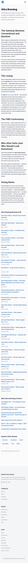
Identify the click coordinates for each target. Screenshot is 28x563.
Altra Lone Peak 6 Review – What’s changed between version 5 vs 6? (12, 380)
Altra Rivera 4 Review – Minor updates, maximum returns (11, 313)
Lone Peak (10, 95)
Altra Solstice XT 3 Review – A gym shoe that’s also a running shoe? (13, 261)
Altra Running (4, 509)
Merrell (21, 440)
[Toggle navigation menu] (25, 2)
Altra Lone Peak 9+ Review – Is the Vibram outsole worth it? (12, 239)
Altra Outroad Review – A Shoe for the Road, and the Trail (13, 350)
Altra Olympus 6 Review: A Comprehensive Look (14, 275)
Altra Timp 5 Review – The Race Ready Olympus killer (14, 306)
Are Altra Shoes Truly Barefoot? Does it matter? (13, 429)
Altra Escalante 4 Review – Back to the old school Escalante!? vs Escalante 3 (12, 291)
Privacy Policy (4, 545)
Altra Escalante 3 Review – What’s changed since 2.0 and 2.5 (12, 388)
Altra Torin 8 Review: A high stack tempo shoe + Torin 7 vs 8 (14, 253)
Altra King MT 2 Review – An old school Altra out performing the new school (13, 408)
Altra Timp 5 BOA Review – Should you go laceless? (12, 224)
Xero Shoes (5, 440)
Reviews (3, 491)
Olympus (19, 109)
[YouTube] (4, 482)
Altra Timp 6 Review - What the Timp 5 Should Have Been (13, 216)
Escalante (15, 81)
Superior (12, 103)
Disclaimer (3, 543)
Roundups (3, 496)
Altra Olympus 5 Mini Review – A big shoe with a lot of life (13, 335)
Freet (12, 443)
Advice (2, 494)
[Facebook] (6, 482)
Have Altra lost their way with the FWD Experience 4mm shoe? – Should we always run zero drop (14, 414)
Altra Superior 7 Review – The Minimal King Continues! (12, 231)
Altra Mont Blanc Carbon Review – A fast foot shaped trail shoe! (13, 298)
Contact (3, 537)
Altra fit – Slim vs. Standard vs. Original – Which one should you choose (14, 424)
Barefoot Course (5, 550)
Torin (17, 85)
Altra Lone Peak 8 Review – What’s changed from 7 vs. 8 (12, 321)
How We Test (4, 535)
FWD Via (24, 123)
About (2, 532)
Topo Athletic (5, 443)
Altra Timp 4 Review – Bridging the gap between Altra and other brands (14, 373)
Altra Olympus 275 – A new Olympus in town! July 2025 (13, 403)
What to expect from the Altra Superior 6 (12, 420)
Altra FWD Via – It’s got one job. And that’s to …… (13, 268)
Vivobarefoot (9, 170)
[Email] (9, 482)
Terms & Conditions (5, 548)
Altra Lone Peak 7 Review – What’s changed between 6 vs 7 (12, 365)
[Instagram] (2, 482)
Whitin (18, 443)
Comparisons (4, 499)
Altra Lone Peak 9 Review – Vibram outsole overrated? (12, 246)
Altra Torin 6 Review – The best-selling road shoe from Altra (12, 358)
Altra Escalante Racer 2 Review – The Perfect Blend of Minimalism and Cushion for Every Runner (13, 282)
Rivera (23, 87)
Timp (21, 107)
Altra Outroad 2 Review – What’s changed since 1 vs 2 (13, 343)
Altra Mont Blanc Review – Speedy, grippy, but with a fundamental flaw (13, 328)
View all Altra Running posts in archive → (11, 451)
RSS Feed (3, 540)
